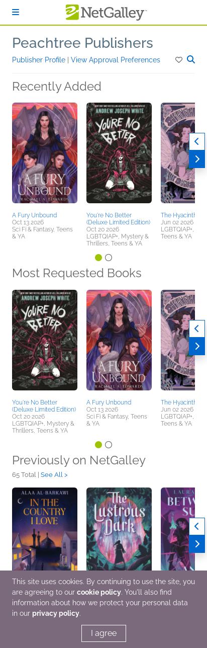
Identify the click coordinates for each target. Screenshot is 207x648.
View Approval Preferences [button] (115, 60)
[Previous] (197, 141)
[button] (179, 59)
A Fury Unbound (34, 215)
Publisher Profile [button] (39, 60)
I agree (104, 633)
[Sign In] (15, 12)
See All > (54, 474)
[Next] (197, 159)
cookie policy (99, 592)
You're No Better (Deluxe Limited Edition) (118, 219)
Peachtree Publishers (82, 43)
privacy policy (55, 613)
